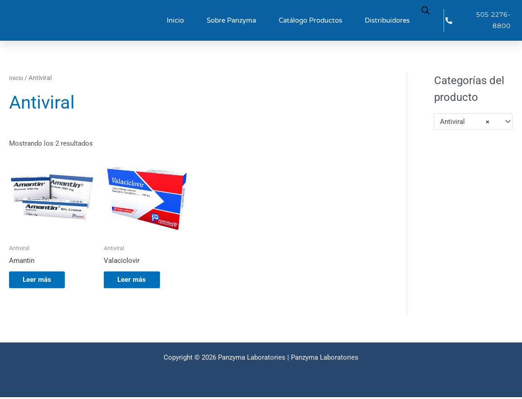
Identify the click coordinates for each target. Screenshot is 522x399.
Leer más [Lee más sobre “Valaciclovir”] (136, 280)
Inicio (175, 20)
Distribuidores (387, 20)
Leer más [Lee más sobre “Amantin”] (41, 280)
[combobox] (473, 121)
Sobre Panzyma (231, 20)
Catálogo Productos (310, 20)
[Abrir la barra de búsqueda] (425, 9)
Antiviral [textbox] (464, 121)
